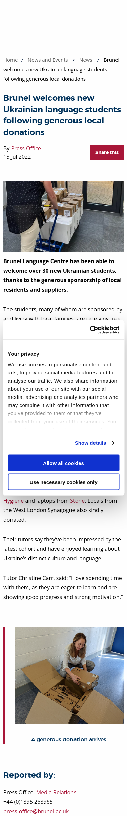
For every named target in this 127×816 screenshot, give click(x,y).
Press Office (26, 148)
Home (10, 59)
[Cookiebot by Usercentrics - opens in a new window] (90, 330)
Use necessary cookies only (63, 482)
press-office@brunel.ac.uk (36, 811)
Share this (107, 152)
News (85, 59)
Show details (90, 443)
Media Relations (56, 792)
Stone (77, 500)
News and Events (48, 59)
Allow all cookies (63, 463)
